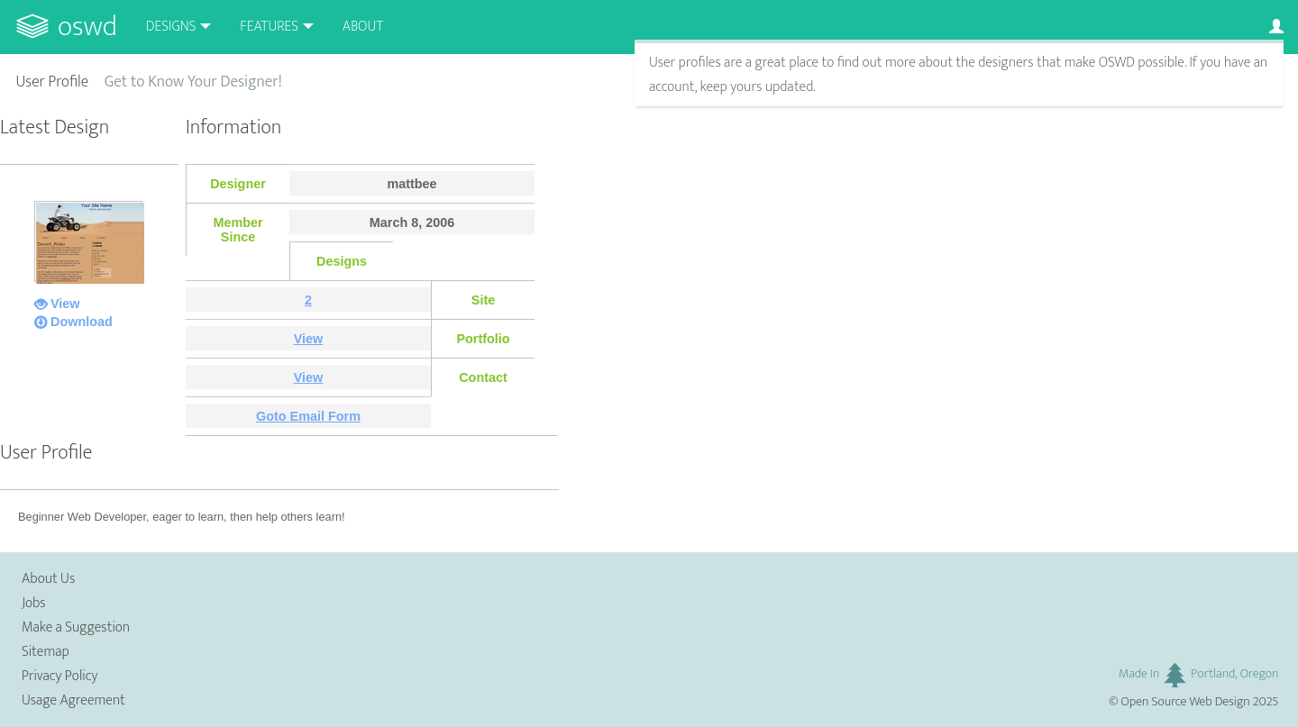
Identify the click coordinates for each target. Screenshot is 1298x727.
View (65, 303)
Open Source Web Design (1185, 702)
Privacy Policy (59, 676)
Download (81, 321)
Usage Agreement (73, 700)
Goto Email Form (308, 416)
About (363, 26)
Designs (171, 26)
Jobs (34, 603)
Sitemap (45, 652)
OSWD (87, 26)
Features (269, 26)
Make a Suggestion (76, 627)
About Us (48, 579)
